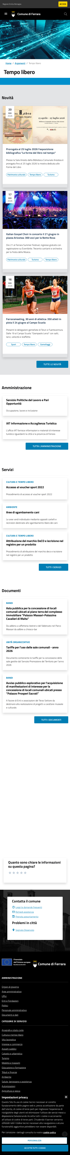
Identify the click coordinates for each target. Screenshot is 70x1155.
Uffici (4, 996)
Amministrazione (12, 978)
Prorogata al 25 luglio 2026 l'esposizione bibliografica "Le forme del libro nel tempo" (31, 151)
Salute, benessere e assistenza (17, 1081)
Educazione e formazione (14, 1067)
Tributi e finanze (9, 1072)
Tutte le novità (52, 364)
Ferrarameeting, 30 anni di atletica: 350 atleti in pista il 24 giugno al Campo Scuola (33, 321)
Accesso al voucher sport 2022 (25, 487)
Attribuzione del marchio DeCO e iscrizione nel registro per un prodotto (34, 543)
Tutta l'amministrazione (47, 446)
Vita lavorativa (9, 1039)
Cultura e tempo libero (12, 1035)
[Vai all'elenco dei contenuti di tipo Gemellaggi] (45, 344)
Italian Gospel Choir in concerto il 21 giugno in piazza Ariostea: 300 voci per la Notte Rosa (32, 236)
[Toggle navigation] (6, 13)
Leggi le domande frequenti (27, 907)
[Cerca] (65, 14)
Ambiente (6, 1077)
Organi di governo (10, 987)
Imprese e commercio (12, 1044)
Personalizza (34, 1140)
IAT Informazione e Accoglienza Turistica (31, 423)
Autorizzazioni (8, 1086)
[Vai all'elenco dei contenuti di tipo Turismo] (51, 174)
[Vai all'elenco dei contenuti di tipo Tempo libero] (35, 174)
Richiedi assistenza (23, 912)
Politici (5, 1005)
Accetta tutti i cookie (35, 1148)
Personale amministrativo (14, 1010)
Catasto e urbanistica (12, 1053)
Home (8, 63)
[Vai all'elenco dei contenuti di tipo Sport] (13, 344)
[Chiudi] (66, 1096)
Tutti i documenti (51, 720)
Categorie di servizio (14, 1021)
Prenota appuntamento (25, 916)
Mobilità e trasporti (11, 1063)
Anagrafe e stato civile (13, 1030)
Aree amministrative (12, 991)
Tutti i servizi (53, 567)
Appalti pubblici (9, 1049)
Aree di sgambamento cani (22, 512)
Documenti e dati (10, 1015)
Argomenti (20, 63)
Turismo (5, 1058)
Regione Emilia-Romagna (12, 4)
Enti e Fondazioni (10, 1001)
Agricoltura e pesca (11, 1091)
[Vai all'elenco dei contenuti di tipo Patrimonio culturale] (16, 174)
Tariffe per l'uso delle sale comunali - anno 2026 (32, 649)
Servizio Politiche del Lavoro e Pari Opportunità (27, 402)
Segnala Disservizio (23, 930)
